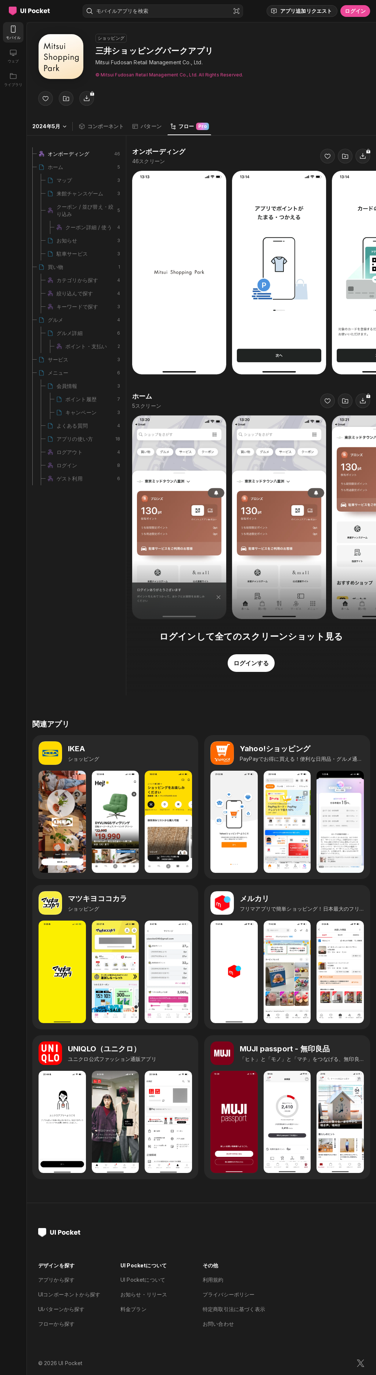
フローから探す (56, 1324)
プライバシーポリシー (229, 1294)
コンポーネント (101, 126)
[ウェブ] (13, 56)
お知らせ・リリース (143, 1294)
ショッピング (111, 38)
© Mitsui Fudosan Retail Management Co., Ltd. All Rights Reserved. (169, 75)
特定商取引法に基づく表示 (234, 1309)
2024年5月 (49, 126)
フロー (189, 126)
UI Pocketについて (142, 1280)
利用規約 (213, 1280)
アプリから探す (56, 1280)
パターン (147, 126)
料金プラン (133, 1309)
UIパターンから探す (61, 1309)
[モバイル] (13, 32)
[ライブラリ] (13, 79)
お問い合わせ (218, 1324)
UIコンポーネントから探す (69, 1294)
